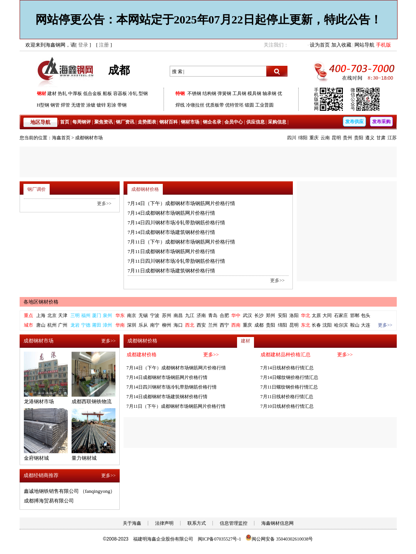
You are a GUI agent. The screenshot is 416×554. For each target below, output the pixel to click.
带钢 (122, 105)
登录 (83, 45)
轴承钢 (269, 93)
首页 (64, 122)
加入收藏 (341, 45)
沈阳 (327, 325)
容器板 (120, 93)
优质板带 (214, 105)
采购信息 (277, 122)
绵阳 (302, 137)
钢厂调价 (36, 189)
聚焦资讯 (103, 122)
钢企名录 (212, 122)
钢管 (55, 105)
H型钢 (43, 105)
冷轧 (132, 93)
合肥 (224, 315)
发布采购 (381, 121)
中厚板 (75, 93)
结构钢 (209, 93)
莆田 (96, 325)
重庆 (314, 137)
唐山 (40, 325)
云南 (325, 137)
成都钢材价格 (145, 189)
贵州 (347, 137)
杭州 (52, 325)
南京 (131, 315)
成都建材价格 (142, 354)
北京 (52, 315)
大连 (365, 325)
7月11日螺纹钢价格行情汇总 (289, 387)
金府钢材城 (36, 458)
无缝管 (78, 105)
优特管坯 (234, 105)
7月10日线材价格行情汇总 (287, 406)
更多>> (277, 280)
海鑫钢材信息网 (277, 523)
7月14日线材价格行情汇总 (287, 367)
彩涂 (111, 105)
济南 (201, 315)
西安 (201, 325)
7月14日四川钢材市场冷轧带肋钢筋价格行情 (177, 222)
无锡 (143, 315)
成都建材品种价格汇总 (286, 354)
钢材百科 (168, 122)
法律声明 (164, 523)
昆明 (336, 137)
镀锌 (101, 105)
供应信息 (255, 122)
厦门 (96, 315)
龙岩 (75, 325)
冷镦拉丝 (195, 105)
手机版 (383, 45)
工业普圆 (264, 105)
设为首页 (320, 45)
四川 (291, 137)
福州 (85, 315)
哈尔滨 (341, 325)
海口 (178, 325)
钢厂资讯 (125, 122)
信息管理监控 (233, 523)
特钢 (180, 93)
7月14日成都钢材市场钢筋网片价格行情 (172, 213)
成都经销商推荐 (40, 475)
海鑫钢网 (66, 71)
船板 (107, 93)
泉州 (107, 315)
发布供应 (354, 121)
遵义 (369, 137)
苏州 (166, 315)
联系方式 (196, 523)
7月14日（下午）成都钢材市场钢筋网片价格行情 (182, 203)
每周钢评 (81, 122)
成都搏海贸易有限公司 (49, 501)
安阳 (282, 315)
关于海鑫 (132, 523)
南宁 (154, 325)
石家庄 (341, 315)
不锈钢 (194, 93)
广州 (62, 325)
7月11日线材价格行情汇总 (287, 396)
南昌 (178, 315)
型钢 (143, 93)
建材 (52, 93)
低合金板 (92, 93)
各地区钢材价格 (40, 302)
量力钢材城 (84, 458)
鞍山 (354, 325)
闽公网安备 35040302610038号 (279, 539)
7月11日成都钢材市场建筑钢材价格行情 (171, 271)
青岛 (212, 315)
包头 (365, 315)
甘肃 (381, 137)
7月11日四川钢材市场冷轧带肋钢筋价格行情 (176, 261)
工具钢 (239, 93)
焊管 (65, 105)
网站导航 (364, 45)
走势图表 (147, 122)
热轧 (62, 93)
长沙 (259, 315)
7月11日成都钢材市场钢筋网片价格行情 (171, 251)
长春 (316, 325)
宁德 (85, 325)
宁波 (154, 315)
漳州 (107, 325)
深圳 (131, 325)
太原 (316, 315)
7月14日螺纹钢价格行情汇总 (289, 377)
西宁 (224, 325)
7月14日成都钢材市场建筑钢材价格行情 (172, 232)
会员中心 (233, 122)
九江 (189, 315)
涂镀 (90, 105)
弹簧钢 (224, 93)
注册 (104, 45)
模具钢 (254, 93)
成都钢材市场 (89, 137)
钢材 (41, 93)
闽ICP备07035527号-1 (219, 539)
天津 (62, 315)
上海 (40, 315)
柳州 (166, 325)
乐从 (143, 325)
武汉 (247, 315)
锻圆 (249, 105)
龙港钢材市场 (39, 401)
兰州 (212, 325)
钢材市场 (190, 122)
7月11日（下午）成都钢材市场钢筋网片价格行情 (181, 242)
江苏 (392, 137)
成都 (259, 325)
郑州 (270, 315)
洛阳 (294, 315)
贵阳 (358, 137)
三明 (75, 315)
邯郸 (354, 315)
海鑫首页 (61, 137)
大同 (327, 315)
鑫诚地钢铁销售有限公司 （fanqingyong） (69, 491)
